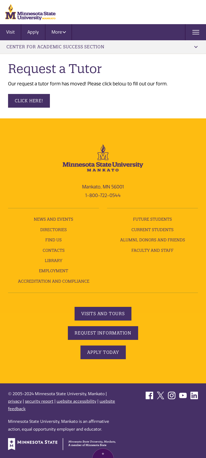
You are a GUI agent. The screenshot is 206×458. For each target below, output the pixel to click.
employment (53, 270)
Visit (10, 32)
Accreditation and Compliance (53, 281)
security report (39, 401)
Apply (33, 32)
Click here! (29, 100)
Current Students (152, 229)
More (59, 32)
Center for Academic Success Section (102, 46)
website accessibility (76, 401)
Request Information (103, 333)
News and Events (53, 219)
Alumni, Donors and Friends (152, 239)
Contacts (54, 250)
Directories (53, 229)
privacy (15, 401)
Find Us (53, 239)
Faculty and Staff (152, 250)
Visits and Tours (103, 313)
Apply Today (103, 352)
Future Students (152, 219)
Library (53, 260)
